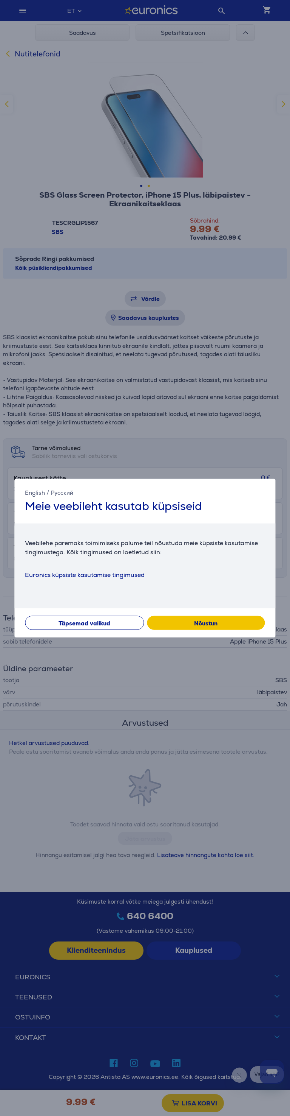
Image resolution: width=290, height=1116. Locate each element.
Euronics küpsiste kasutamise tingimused (85, 574)
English (35, 492)
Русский (62, 492)
